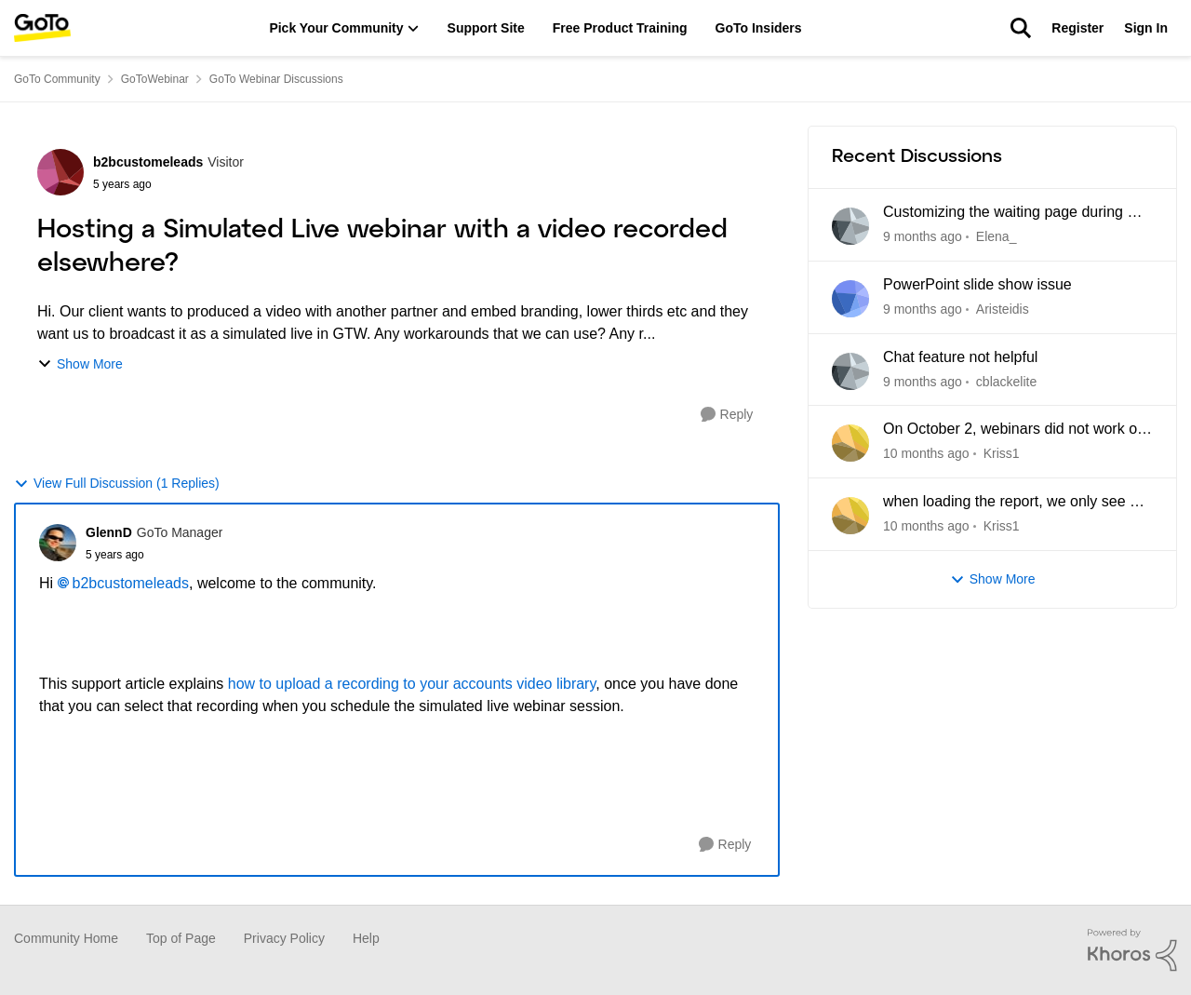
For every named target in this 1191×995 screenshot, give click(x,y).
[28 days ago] (926, 454)
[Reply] (727, 414)
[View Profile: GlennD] (57, 542)
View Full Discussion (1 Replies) (117, 483)
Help (366, 938)
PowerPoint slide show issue (977, 284)
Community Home (66, 938)
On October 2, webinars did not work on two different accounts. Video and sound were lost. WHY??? (1015, 430)
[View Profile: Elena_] (850, 226)
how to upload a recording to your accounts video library (412, 684)
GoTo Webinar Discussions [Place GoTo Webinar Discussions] (276, 79)
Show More (80, 364)
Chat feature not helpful (960, 357)
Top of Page (181, 938)
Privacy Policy (284, 938)
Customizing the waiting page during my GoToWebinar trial (1015, 213)
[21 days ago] (922, 381)
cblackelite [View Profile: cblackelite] (1006, 380)
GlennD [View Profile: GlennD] (109, 532)
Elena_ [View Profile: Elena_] (996, 236)
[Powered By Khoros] (1132, 950)
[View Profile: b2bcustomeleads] (60, 172)
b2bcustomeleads (131, 583)
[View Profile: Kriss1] (850, 443)
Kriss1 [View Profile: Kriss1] (1002, 453)
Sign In (1146, 27)
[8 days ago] (922, 237)
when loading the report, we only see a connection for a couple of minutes (1010, 502)
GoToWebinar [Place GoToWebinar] (155, 79)
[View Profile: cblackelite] (850, 371)
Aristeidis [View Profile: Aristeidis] (1002, 309)
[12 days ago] (922, 309)
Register (1077, 27)
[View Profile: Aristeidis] (850, 298)
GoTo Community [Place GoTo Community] (57, 79)
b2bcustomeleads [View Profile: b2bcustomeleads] (148, 162)
